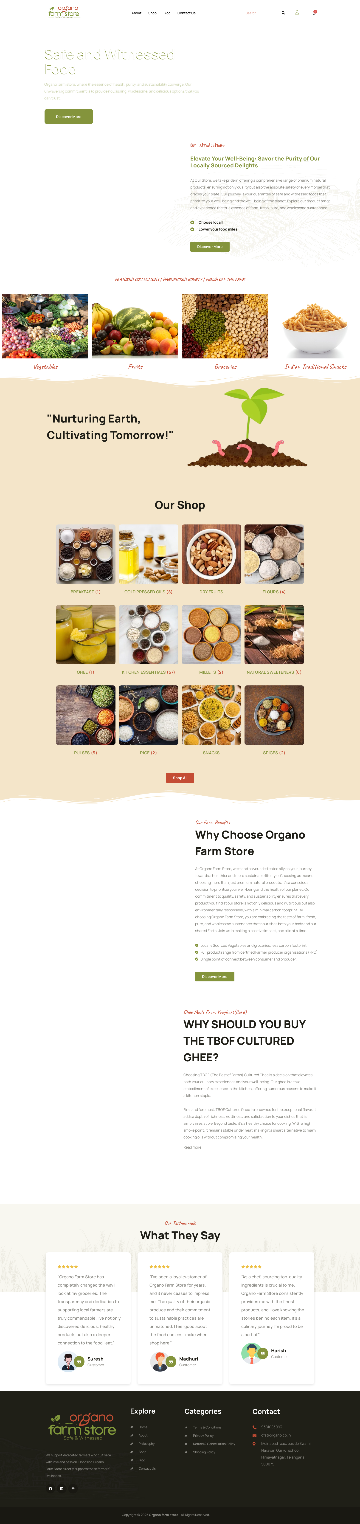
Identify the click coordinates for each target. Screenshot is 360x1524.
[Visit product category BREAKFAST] (85, 560)
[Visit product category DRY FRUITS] (211, 560)
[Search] (283, 13)
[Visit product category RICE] (148, 721)
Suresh (95, 1359)
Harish (278, 1350)
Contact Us (186, 13)
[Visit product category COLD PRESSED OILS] (148, 560)
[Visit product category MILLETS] (211, 640)
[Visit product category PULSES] (85, 721)
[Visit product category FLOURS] (274, 560)
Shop (152, 13)
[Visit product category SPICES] (274, 721)
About (136, 13)
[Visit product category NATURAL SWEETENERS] (274, 640)
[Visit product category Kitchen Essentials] (148, 640)
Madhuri (188, 1359)
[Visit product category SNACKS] (211, 721)
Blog (167, 13)
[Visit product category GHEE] (85, 640)
